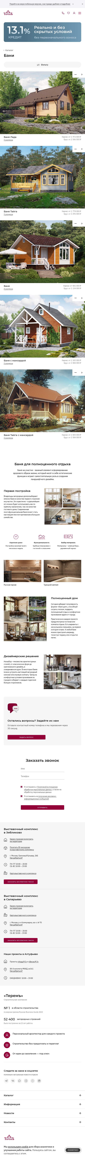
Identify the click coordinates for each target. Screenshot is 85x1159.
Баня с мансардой (15, 360)
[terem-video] (32, 1080)
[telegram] (6, 1080)
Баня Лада (10, 137)
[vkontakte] (12, 1080)
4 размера (8, 289)
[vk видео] (26, 1080)
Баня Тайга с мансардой (18, 435)
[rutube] (39, 1080)
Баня (7, 286)
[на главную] (8, 13)
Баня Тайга (10, 211)
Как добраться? (16, 858)
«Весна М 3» (34, 962)
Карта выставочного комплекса (23, 873)
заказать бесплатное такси (21, 882)
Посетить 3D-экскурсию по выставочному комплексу (22, 848)
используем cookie (18, 1146)
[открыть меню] (80, 13)
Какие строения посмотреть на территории (21, 840)
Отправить (43, 807)
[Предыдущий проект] (82, 74)
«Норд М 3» (22, 962)
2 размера (8, 364)
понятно (73, 1150)
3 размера (8, 140)
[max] (19, 1080)
